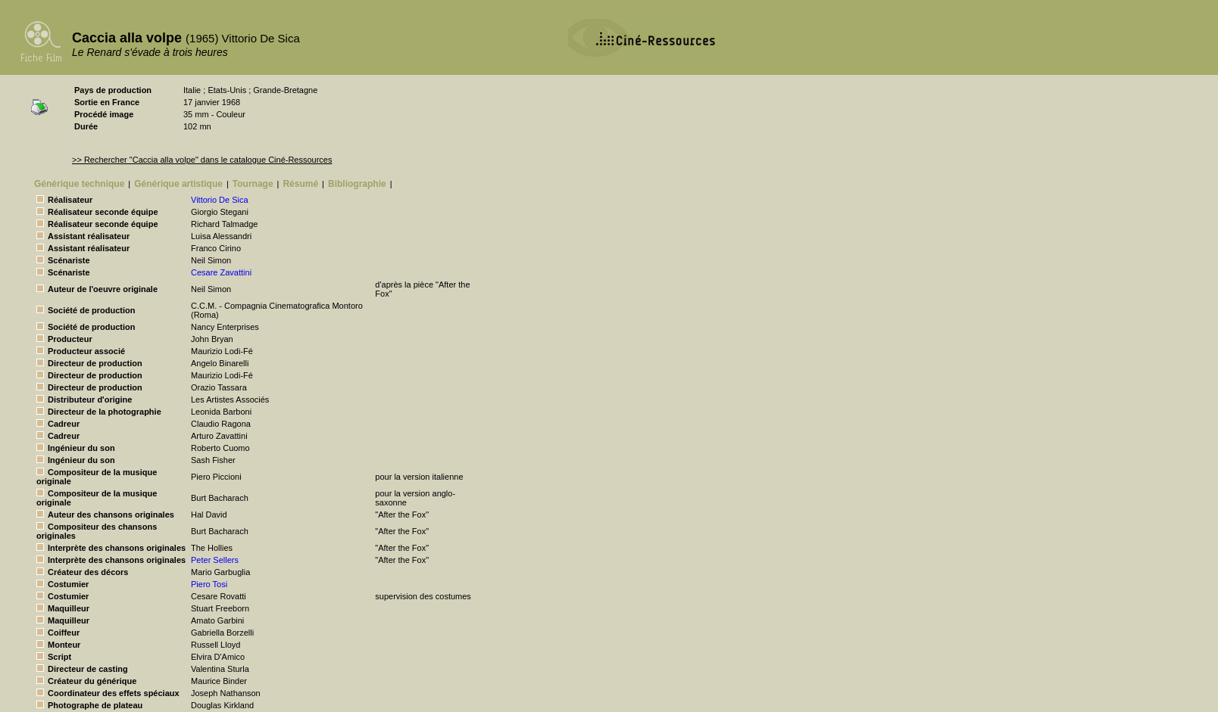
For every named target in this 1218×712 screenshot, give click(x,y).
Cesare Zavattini (221, 272)
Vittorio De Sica (219, 199)
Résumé (300, 184)
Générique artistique (178, 184)
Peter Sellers (215, 559)
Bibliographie (357, 184)
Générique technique (79, 184)
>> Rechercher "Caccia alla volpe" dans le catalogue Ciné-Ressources (202, 159)
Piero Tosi (209, 584)
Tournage (253, 184)
